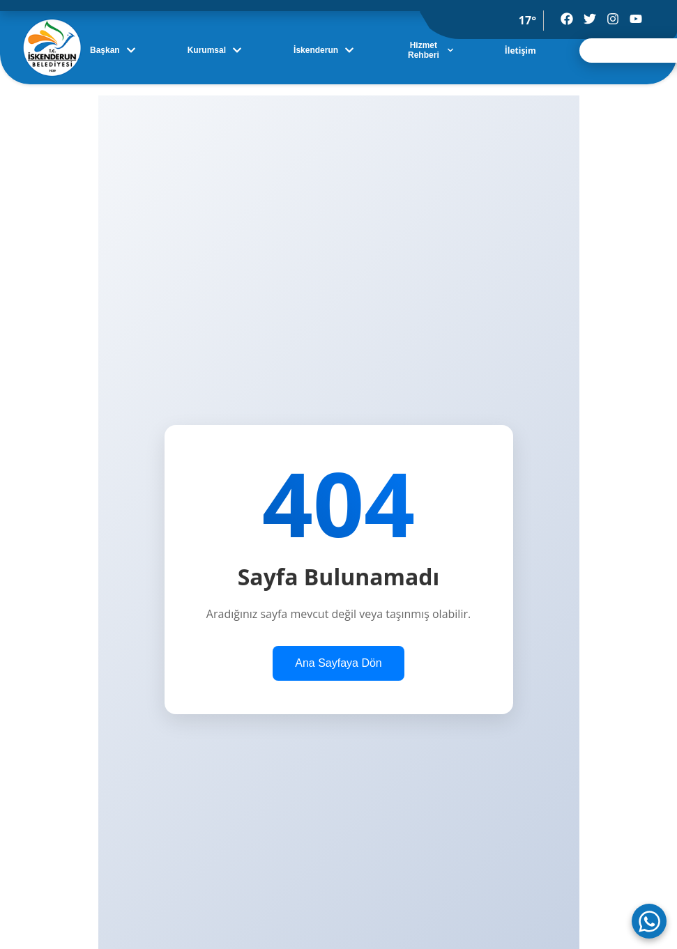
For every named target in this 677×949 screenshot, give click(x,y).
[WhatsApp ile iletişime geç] (649, 921)
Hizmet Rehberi (430, 50)
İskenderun (324, 50)
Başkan (113, 50)
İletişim (520, 50)
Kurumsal (215, 50)
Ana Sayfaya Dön (338, 663)
